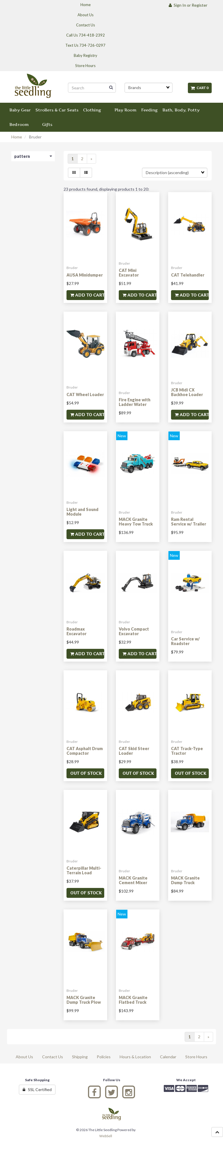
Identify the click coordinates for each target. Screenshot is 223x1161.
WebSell (105, 1136)
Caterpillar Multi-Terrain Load (83, 870)
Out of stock (86, 773)
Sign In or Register (188, 5)
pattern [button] (33, 156)
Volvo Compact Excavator (134, 631)
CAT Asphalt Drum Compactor (84, 750)
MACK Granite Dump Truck (185, 880)
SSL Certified (37, 1089)
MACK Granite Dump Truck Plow (83, 999)
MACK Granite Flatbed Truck (133, 999)
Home (16, 136)
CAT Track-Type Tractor (187, 750)
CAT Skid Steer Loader (134, 750)
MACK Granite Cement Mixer (133, 880)
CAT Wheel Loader (85, 394)
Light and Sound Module (82, 511)
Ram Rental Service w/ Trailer (188, 521)
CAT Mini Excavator (129, 272)
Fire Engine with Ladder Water (134, 402)
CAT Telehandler (187, 274)
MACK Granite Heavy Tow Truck (136, 521)
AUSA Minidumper (84, 274)
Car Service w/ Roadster (185, 641)
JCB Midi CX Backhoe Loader (187, 392)
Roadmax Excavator (76, 631)
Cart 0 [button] (200, 88)
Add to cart (87, 294)
